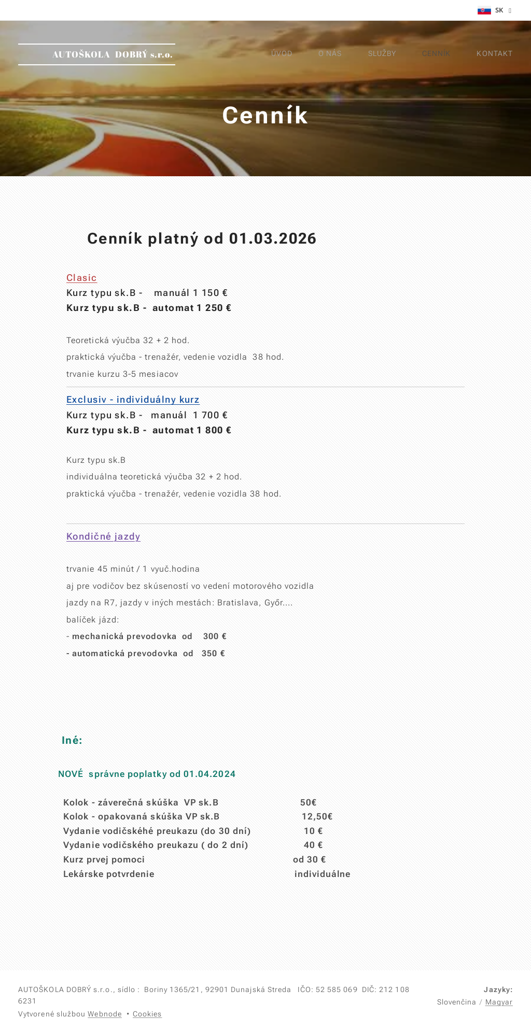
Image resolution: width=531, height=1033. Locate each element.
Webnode (105, 1014)
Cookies (147, 1014)
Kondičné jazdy (103, 536)
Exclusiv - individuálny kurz (133, 399)
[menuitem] (400, 54)
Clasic (81, 277)
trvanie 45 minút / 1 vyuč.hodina (133, 569)
